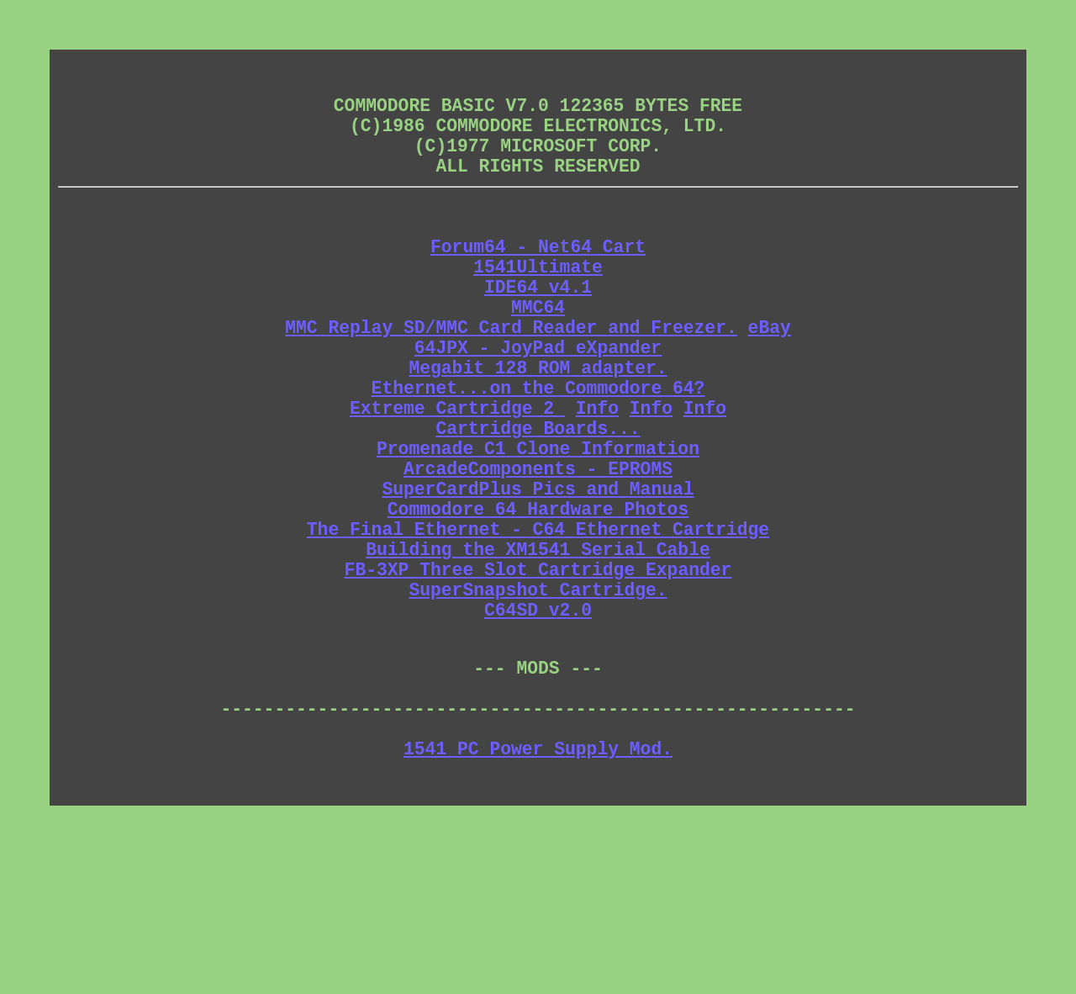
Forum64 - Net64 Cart (538, 279)
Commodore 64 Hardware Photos (538, 596)
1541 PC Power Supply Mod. (538, 882)
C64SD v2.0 (538, 718)
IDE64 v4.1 (538, 327)
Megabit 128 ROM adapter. (538, 425)
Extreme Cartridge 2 (457, 474)
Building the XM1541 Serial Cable (538, 644)
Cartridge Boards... (537, 498)
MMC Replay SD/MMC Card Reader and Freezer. (510, 376)
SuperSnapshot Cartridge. (538, 693)
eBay (769, 376)
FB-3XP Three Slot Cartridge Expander (538, 669)
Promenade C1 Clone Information (538, 522)
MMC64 (538, 352)
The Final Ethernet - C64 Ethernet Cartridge (538, 620)
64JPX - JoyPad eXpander (538, 401)
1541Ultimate (538, 303)
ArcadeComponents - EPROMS (538, 547)
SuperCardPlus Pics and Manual (538, 571)
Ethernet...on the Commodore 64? (538, 449)
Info (597, 474)
